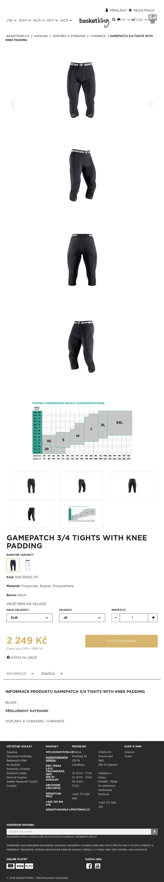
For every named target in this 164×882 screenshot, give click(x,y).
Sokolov (130, 752)
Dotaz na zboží (22, 657)
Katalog (41, 36)
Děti (52, 20)
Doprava (12, 752)
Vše (12, 20)
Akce (66, 20)
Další (151, 102)
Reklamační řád (17, 760)
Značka (52, 673)
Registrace (144, 10)
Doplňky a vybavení (69, 36)
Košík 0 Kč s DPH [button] (154, 16)
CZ (123, 19)
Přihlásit (118, 10)
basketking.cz (18, 36)
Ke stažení (13, 765)
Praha (128, 756)
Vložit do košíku (121, 641)
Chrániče (98, 36)
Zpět (13, 102)
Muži (39, 20)
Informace (20, 673)
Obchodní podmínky (19, 756)
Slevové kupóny (17, 777)
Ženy (25, 20)
